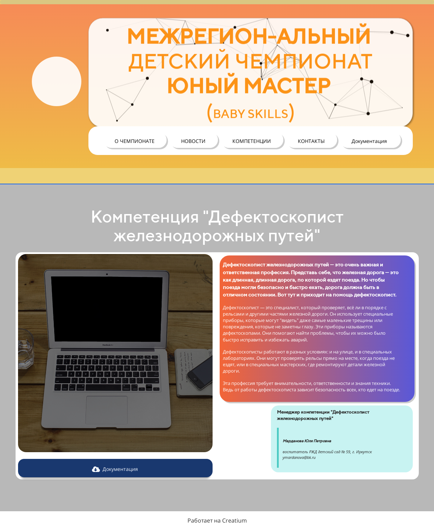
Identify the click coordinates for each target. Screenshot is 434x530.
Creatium (234, 520)
